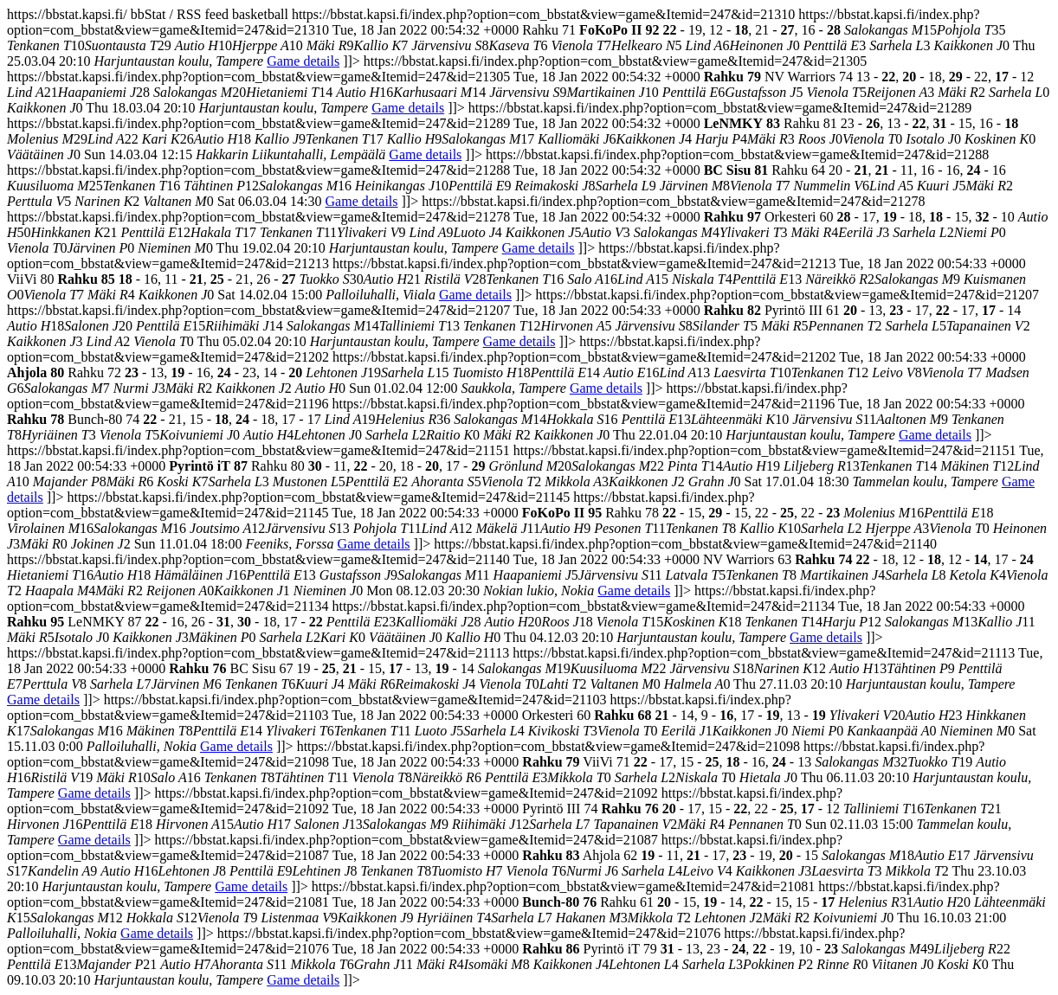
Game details (303, 61)
